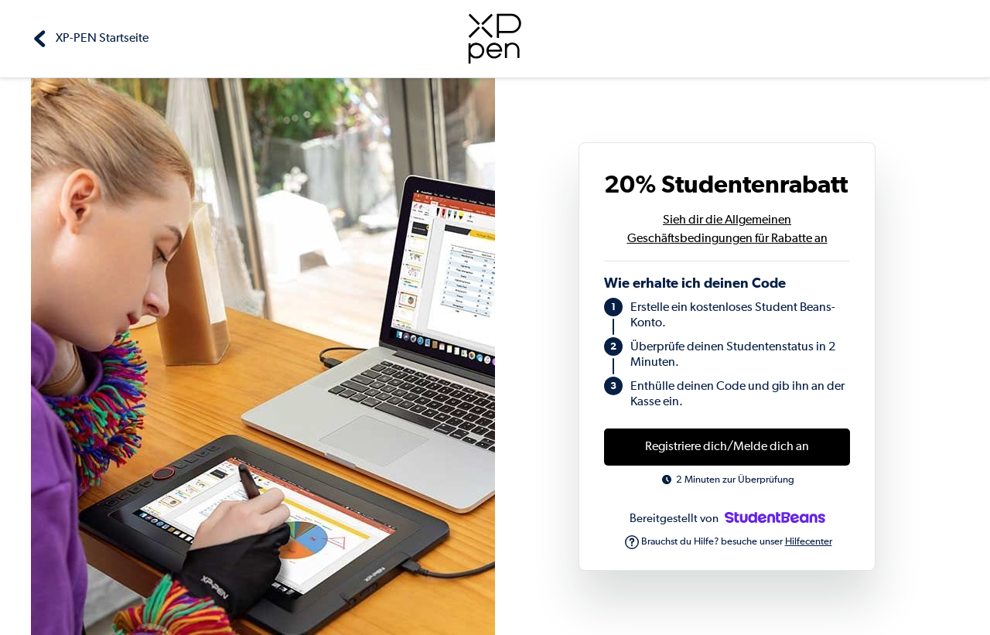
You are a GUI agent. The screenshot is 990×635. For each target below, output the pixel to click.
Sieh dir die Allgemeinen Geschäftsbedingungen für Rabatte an (727, 229)
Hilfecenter (808, 542)
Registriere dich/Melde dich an (727, 447)
